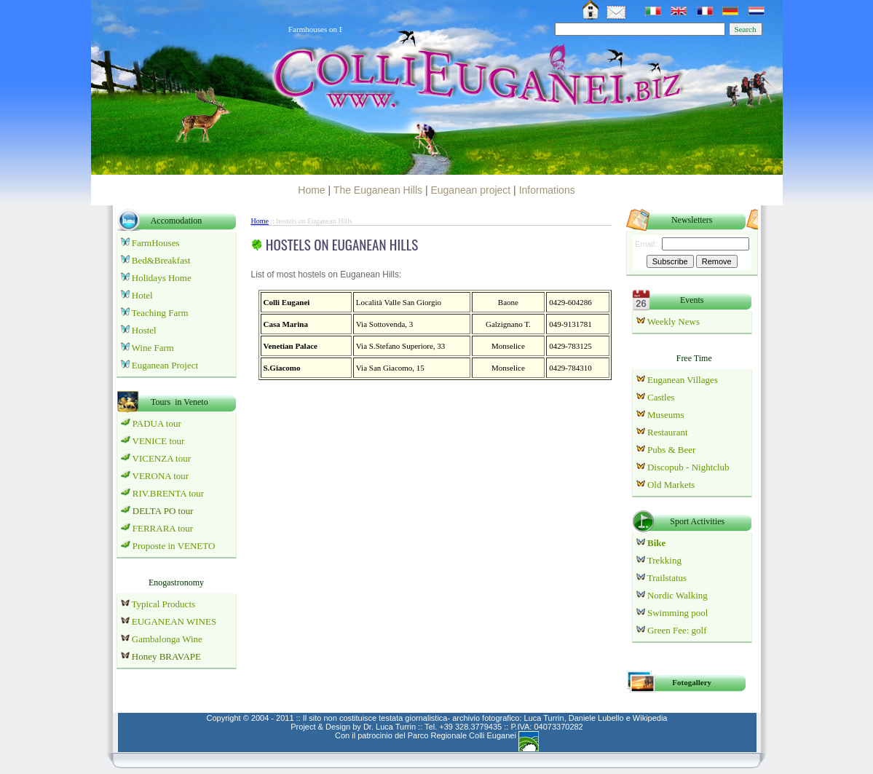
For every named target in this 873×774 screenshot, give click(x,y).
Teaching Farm (160, 312)
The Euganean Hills (377, 190)
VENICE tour (159, 440)
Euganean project (470, 190)
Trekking (664, 560)
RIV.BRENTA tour (168, 493)
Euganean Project (165, 365)
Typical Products (163, 604)
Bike (655, 542)
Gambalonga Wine (167, 638)
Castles (660, 397)
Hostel (144, 330)
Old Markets (671, 484)
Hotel (142, 295)
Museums (665, 414)
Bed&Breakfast (161, 260)
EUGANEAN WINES (169, 621)
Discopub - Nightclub (687, 467)
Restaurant (667, 432)
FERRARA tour (163, 528)
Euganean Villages (682, 379)
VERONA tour (161, 475)
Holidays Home (161, 277)
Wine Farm (153, 347)
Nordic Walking (677, 595)
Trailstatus (667, 577)
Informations (547, 190)
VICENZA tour (162, 458)
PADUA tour (157, 423)
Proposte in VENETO (174, 545)
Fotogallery (691, 682)
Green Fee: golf (677, 630)
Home (311, 190)
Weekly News (673, 321)
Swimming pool (677, 612)
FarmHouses (156, 242)
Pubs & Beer (671, 449)
